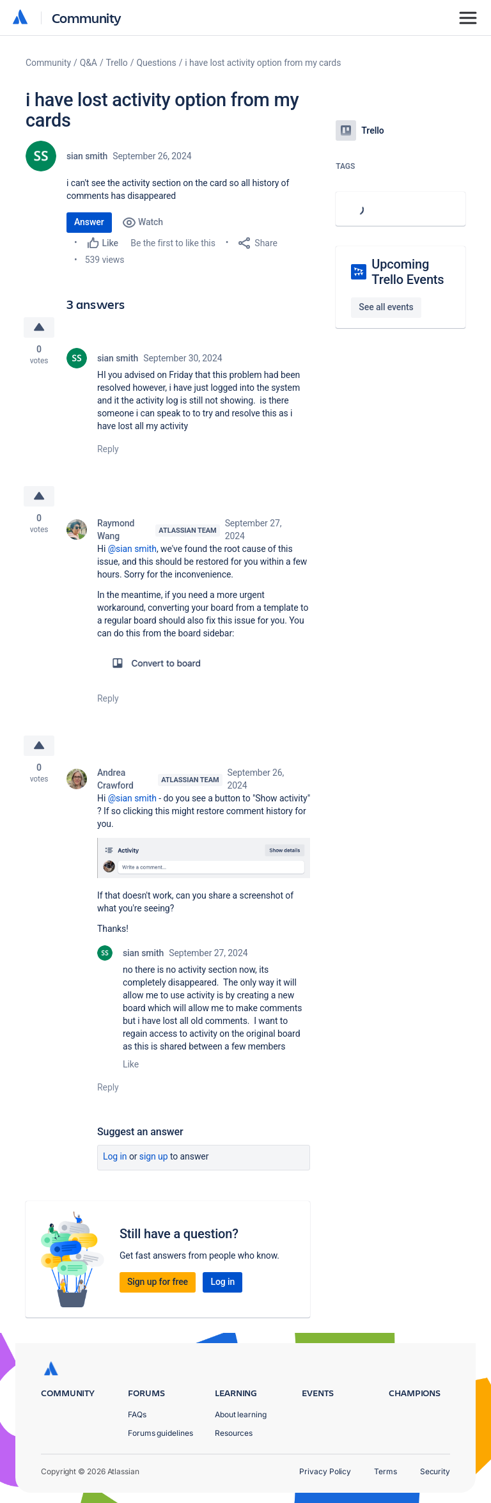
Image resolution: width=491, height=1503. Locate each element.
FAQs (137, 1414)
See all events (386, 307)
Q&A (88, 63)
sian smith (86, 156)
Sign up (153, 1156)
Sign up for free (157, 1282)
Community (86, 17)
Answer (89, 222)
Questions (156, 63)
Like (131, 1064)
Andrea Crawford (115, 779)
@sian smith (132, 549)
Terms (385, 1471)
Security (435, 1471)
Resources (234, 1433)
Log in (115, 1156)
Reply (108, 449)
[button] (203, 663)
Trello (117, 63)
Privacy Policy (325, 1471)
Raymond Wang (115, 529)
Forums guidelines (160, 1433)
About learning (241, 1414)
